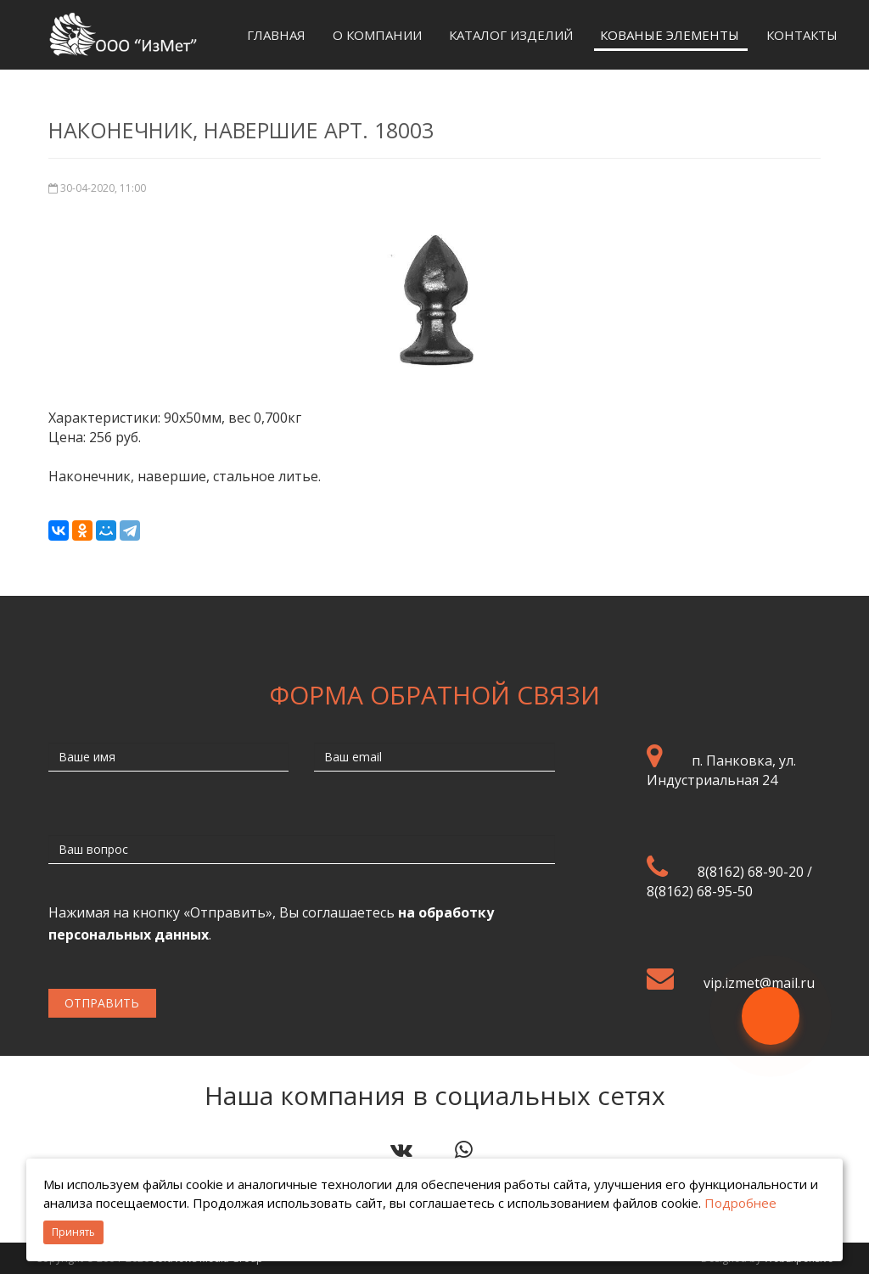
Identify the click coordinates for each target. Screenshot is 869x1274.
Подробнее (740, 1202)
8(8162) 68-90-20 (751, 871)
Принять (73, 1232)
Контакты (802, 34)
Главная (276, 34)
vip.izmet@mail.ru (759, 983)
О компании (377, 34)
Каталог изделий (511, 34)
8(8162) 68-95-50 (700, 891)
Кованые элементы (669, 34)
